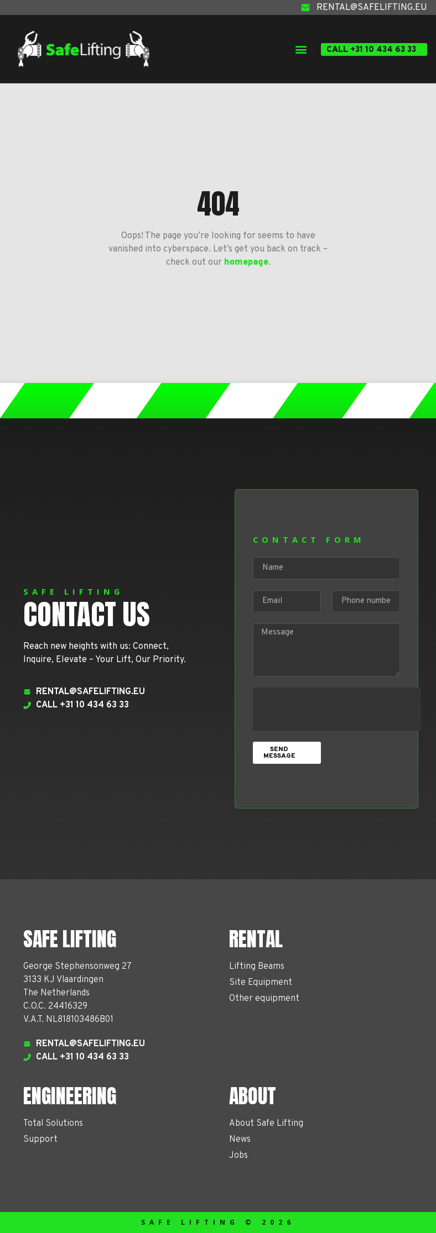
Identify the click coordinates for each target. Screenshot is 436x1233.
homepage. (247, 262)
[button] (301, 49)
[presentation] (337, 709)
